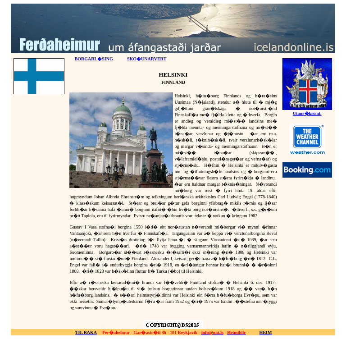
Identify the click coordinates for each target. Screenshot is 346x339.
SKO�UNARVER (146, 58)
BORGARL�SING (94, 58)
